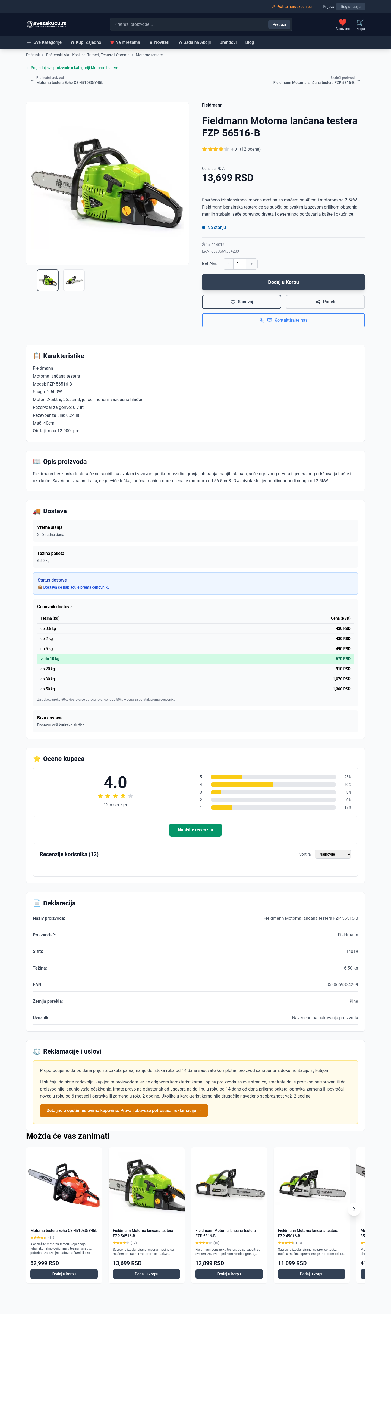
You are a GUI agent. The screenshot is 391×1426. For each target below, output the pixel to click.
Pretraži (279, 24)
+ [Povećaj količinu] (252, 263)
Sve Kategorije (44, 42)
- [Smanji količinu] (228, 263)
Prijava (328, 6)
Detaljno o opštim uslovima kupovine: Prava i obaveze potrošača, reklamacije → (123, 1110)
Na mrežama (125, 42)
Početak (33, 55)
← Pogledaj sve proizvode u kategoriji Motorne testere (72, 68)
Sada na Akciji (194, 42)
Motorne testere (149, 55)
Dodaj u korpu (64, 1274)
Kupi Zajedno (85, 42)
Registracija (351, 6)
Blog (249, 42)
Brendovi (228, 42)
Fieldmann (212, 105)
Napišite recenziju (195, 829)
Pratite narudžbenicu (291, 6)
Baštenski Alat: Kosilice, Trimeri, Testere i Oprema (88, 55)
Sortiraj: (306, 854)
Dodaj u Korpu (283, 282)
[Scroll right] (354, 1209)
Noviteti (159, 42)
